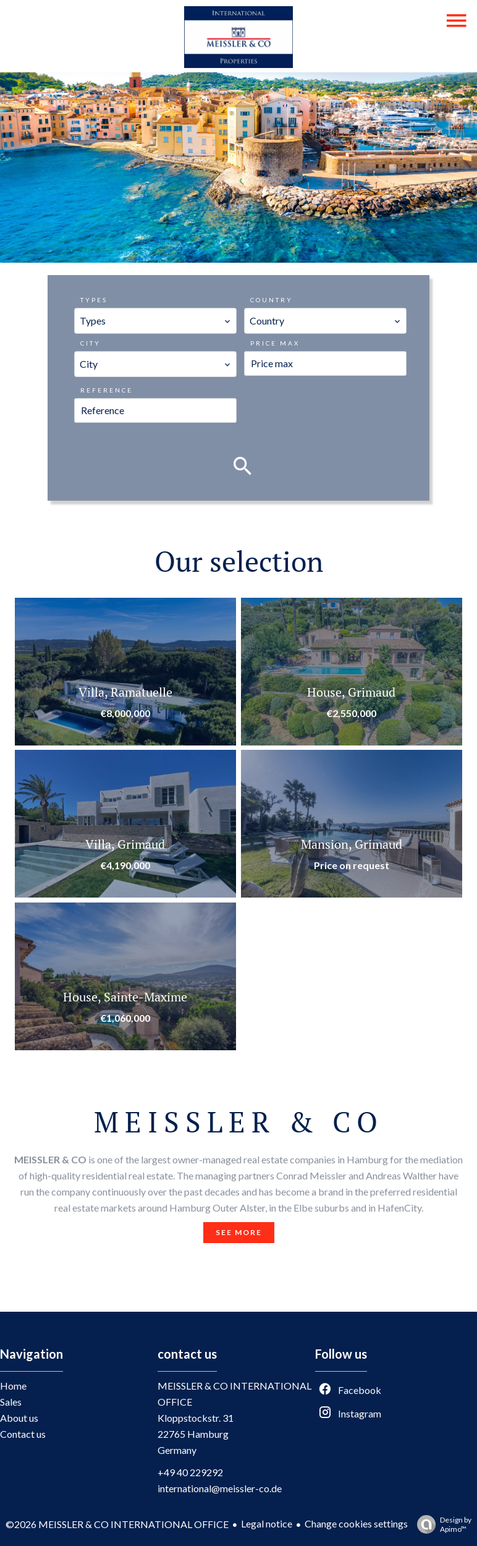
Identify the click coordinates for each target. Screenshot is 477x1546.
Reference (106, 390)
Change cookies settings (356, 1523)
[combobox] (155, 320)
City (90, 343)
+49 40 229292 (190, 1472)
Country (271, 300)
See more (239, 1232)
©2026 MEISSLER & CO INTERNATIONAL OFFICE (117, 1524)
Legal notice (266, 1523)
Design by (441, 1524)
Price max (275, 343)
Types (94, 300)
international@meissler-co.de (220, 1488)
